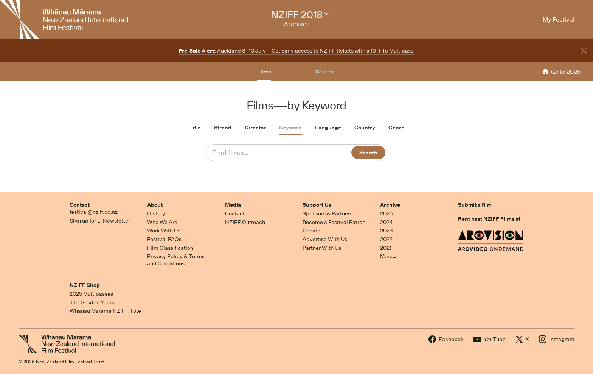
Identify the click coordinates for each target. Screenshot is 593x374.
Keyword (290, 127)
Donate (311, 230)
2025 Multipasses (91, 293)
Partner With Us (322, 248)
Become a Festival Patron (334, 222)
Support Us (317, 204)
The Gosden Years (92, 302)
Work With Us (163, 230)
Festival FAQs (164, 239)
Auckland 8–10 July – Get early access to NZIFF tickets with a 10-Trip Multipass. (297, 50)
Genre (396, 127)
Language (328, 127)
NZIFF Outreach (245, 222)
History (156, 213)
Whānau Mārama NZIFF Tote (105, 310)
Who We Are (162, 222)
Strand (222, 127)
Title (195, 127)
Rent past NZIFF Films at (489, 218)
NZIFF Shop (85, 285)
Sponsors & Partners (327, 213)
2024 (386, 222)
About (155, 204)
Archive (390, 204)
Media (233, 204)
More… (388, 256)
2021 (385, 248)
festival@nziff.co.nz (94, 212)
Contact (80, 204)
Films (264, 71)
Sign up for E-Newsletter (100, 220)
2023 (386, 230)
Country (364, 127)
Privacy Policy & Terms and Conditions (176, 260)
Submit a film (475, 204)
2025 (386, 213)
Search (324, 71)
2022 (386, 239)
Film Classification (170, 248)
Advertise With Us (325, 239)
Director (255, 127)
